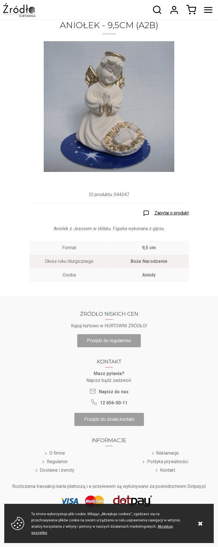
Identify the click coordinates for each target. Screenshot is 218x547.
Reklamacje (167, 453)
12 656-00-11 (113, 402)
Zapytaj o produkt (171, 213)
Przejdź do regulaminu (109, 340)
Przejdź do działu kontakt (109, 419)
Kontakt (167, 470)
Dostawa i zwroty (57, 470)
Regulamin (57, 461)
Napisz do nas (114, 391)
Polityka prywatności (167, 461)
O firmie (57, 453)
